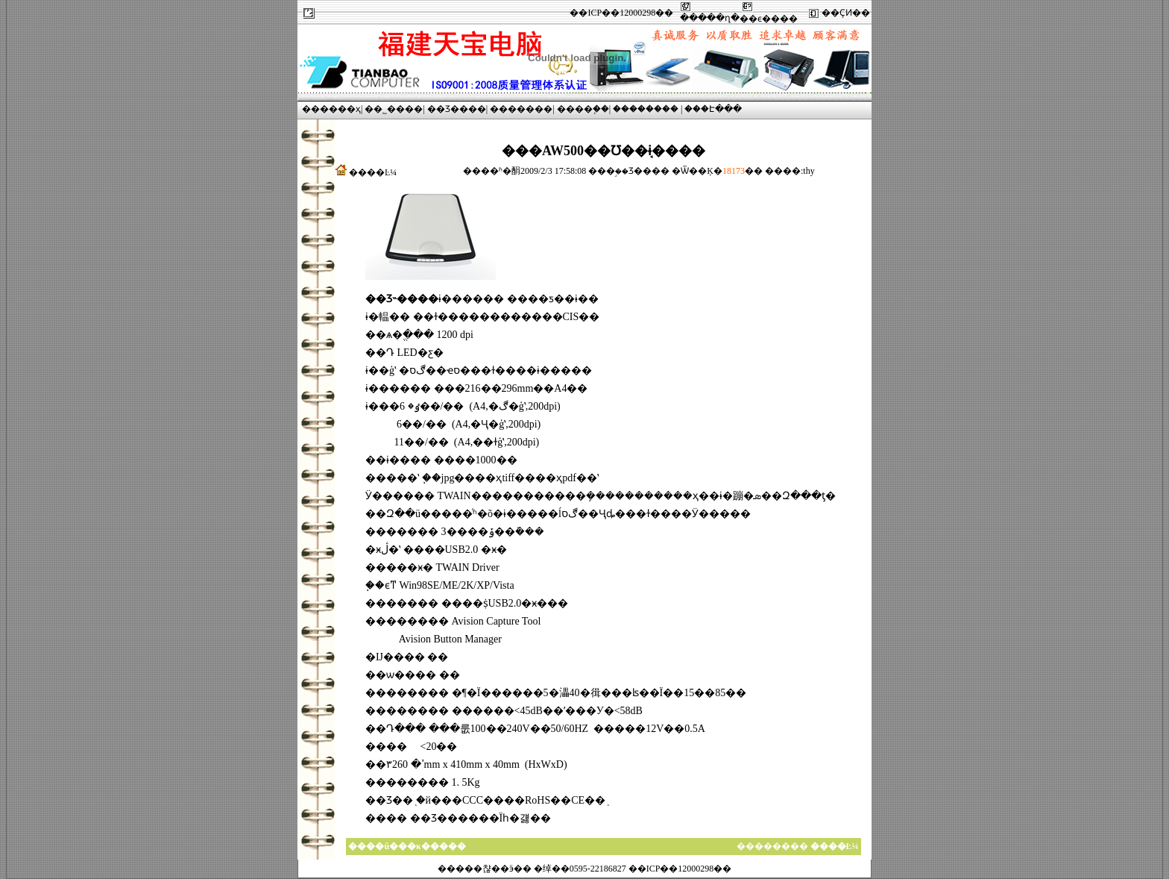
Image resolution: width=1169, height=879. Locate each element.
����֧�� (583, 109)
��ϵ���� (769, 18)
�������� (645, 109)
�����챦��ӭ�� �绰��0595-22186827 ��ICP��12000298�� (585, 868)
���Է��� (713, 109)
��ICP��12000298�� (621, 12)
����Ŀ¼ (373, 172)
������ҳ (331, 109)
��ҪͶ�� (846, 12)
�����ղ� (710, 18)
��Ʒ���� (456, 109)
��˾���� (394, 109)
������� (521, 109)
